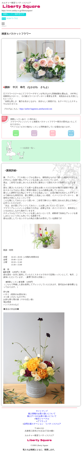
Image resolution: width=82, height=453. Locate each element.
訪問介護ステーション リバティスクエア (42, 424)
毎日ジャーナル (41, 419)
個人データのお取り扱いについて (41, 416)
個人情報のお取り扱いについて (41, 414)
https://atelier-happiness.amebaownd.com (36, 109)
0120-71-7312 (10, 18)
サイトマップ (42, 411)
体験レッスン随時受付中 (14, 14)
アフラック (41, 421)
